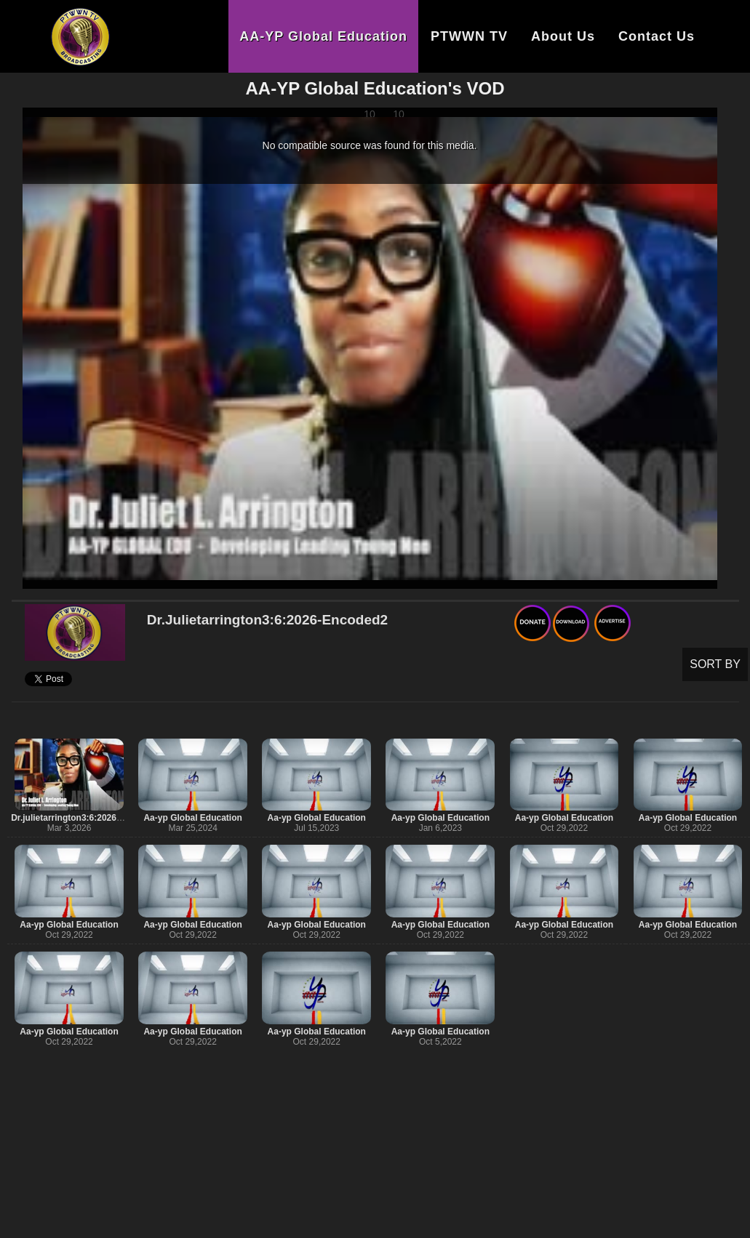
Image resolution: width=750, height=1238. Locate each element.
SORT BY (714, 664)
